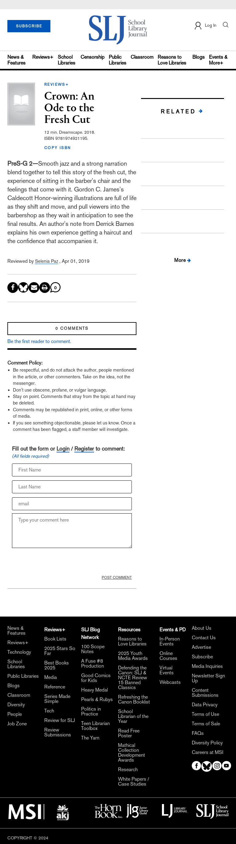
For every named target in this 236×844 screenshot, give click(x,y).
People (14, 714)
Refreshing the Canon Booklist (134, 699)
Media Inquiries (207, 666)
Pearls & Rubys (97, 699)
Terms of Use (205, 714)
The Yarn (90, 738)
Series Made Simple (57, 699)
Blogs (198, 57)
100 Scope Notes (92, 649)
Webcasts (170, 682)
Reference (54, 686)
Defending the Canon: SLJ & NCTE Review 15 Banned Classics (132, 677)
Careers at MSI (207, 752)
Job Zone (17, 723)
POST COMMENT (117, 577)
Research (128, 769)
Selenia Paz (46, 261)
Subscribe (202, 656)
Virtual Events (166, 670)
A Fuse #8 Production (92, 663)
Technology (19, 652)
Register (84, 448)
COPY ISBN (57, 148)
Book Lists (55, 639)
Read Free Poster (129, 733)
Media (50, 677)
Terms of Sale (206, 723)
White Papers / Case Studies (133, 782)
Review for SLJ (59, 720)
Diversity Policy (207, 742)
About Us (201, 628)
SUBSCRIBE (29, 26)
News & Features (16, 60)
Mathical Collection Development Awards (131, 753)
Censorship (92, 57)
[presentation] (58, 563)
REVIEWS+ (56, 84)
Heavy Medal (94, 690)
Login (63, 448)
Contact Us (204, 637)
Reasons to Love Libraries (172, 60)
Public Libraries (117, 60)
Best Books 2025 (56, 665)
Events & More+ (218, 60)
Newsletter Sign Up (208, 678)
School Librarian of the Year (133, 716)
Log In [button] (205, 26)
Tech (49, 710)
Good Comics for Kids (96, 678)
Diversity (16, 704)
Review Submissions (57, 732)
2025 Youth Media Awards (133, 656)
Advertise (201, 647)
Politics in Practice (91, 711)
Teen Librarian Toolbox (95, 726)
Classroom (142, 57)
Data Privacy (205, 704)
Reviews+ (42, 57)
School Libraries (66, 60)
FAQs (198, 733)
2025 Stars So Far (59, 651)
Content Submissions (205, 693)
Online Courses (168, 656)
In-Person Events (169, 641)
